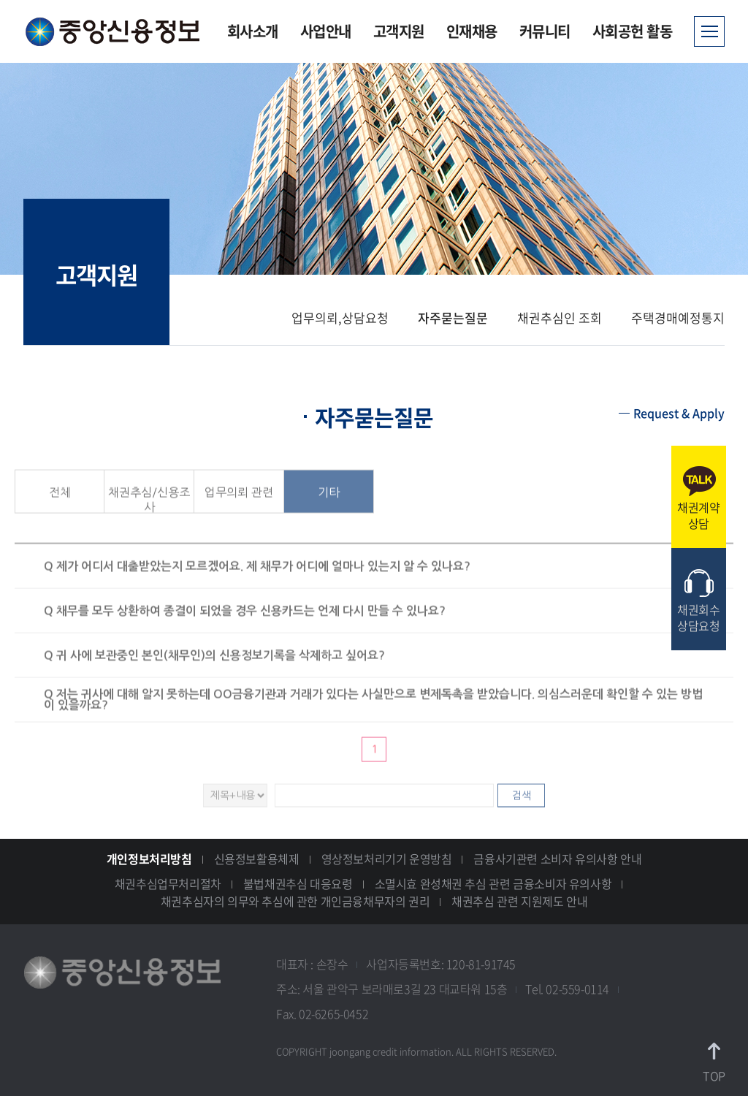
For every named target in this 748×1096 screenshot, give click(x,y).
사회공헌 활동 (632, 31)
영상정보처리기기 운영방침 (386, 858)
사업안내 (325, 31)
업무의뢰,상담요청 (340, 317)
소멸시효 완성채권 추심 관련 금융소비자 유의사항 (493, 883)
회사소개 (252, 31)
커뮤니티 (544, 31)
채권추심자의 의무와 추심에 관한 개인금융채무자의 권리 (295, 901)
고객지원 (398, 31)
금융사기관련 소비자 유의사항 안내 (557, 858)
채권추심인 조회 (559, 317)
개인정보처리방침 (149, 858)
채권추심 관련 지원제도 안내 (519, 901)
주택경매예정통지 (678, 317)
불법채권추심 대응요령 (298, 883)
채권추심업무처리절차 (168, 883)
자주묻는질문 (453, 317)
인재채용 (471, 31)
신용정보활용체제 (256, 858)
